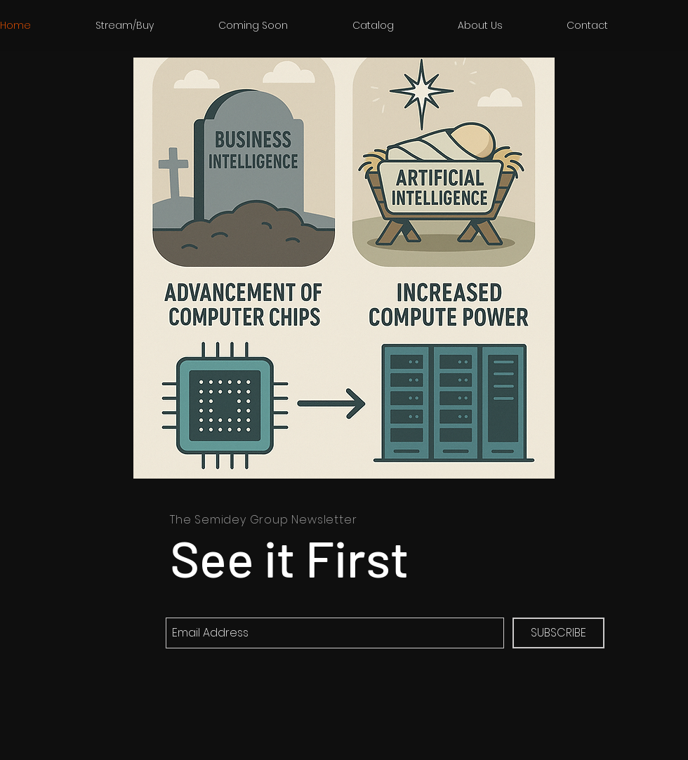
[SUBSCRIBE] (558, 633)
